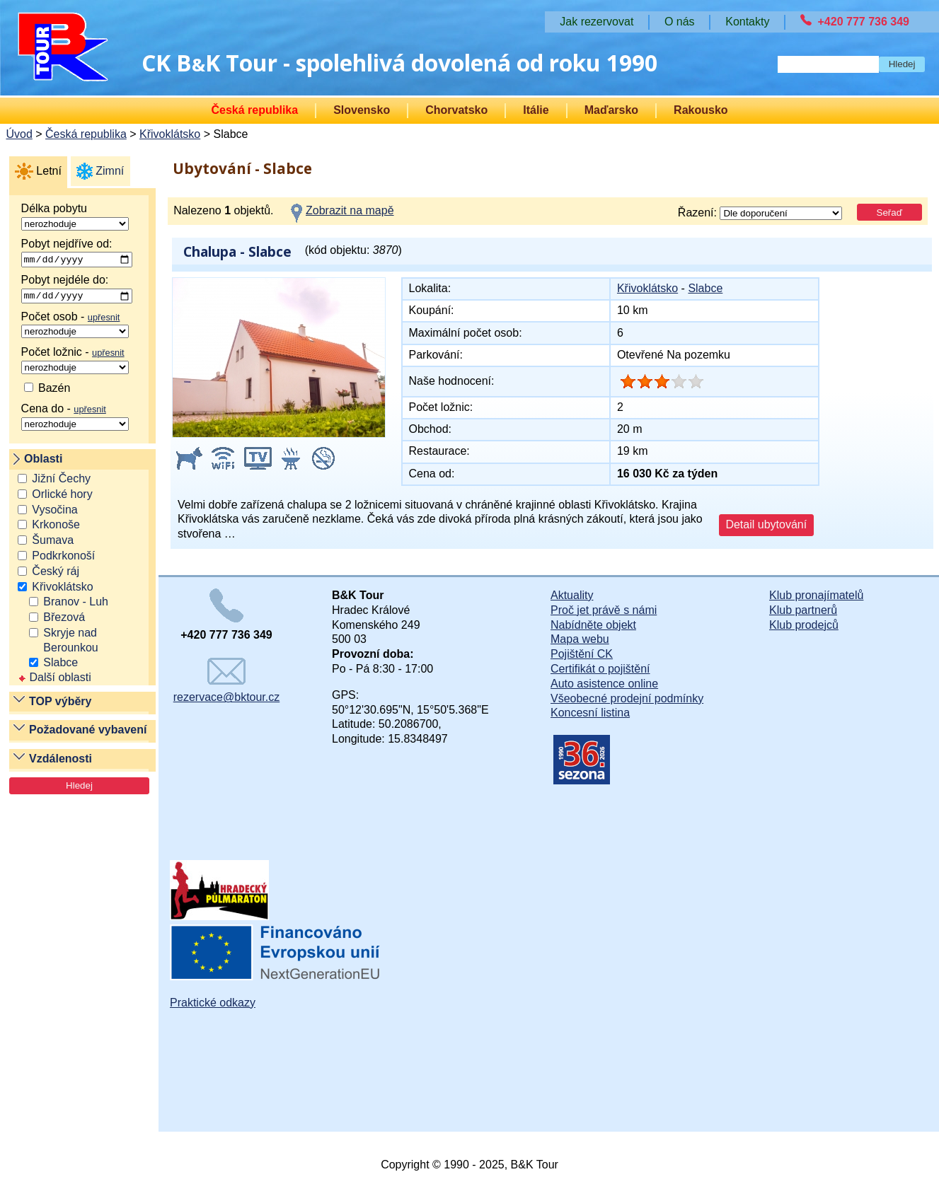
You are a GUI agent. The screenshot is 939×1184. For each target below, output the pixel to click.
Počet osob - (75, 327)
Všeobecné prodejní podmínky (627, 698)
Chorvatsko (456, 110)
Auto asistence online (604, 684)
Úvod (19, 134)
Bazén (47, 390)
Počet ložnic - (75, 362)
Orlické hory (62, 496)
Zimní (110, 171)
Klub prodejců (804, 625)
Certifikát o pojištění (600, 669)
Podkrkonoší (63, 558)
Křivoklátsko (169, 134)
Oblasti (43, 461)
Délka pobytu (75, 216)
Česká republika (254, 110)
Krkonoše (56, 527)
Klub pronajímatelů (816, 595)
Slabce (60, 664)
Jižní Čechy (61, 481)
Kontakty (747, 22)
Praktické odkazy (212, 1003)
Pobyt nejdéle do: (76, 290)
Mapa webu (580, 639)
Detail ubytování (766, 524)
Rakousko (700, 110)
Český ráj (55, 573)
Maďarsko (611, 110)
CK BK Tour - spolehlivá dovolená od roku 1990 (399, 62)
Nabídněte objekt (593, 625)
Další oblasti (54, 680)
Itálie (535, 110)
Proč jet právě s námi (604, 610)
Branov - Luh (75, 604)
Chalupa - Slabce (237, 251)
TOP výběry (60, 703)
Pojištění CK (582, 654)
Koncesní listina (590, 713)
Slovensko (361, 110)
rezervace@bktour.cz (226, 680)
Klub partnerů (803, 610)
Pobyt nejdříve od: (76, 253)
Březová (64, 620)
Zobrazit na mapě (350, 210)
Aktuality (572, 595)
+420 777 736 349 (863, 22)
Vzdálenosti (60, 761)
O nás (679, 22)
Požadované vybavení (87, 732)
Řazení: (760, 213)
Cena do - (75, 419)
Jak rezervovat (596, 22)
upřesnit (104, 319)
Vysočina (54, 512)
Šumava (53, 543)
